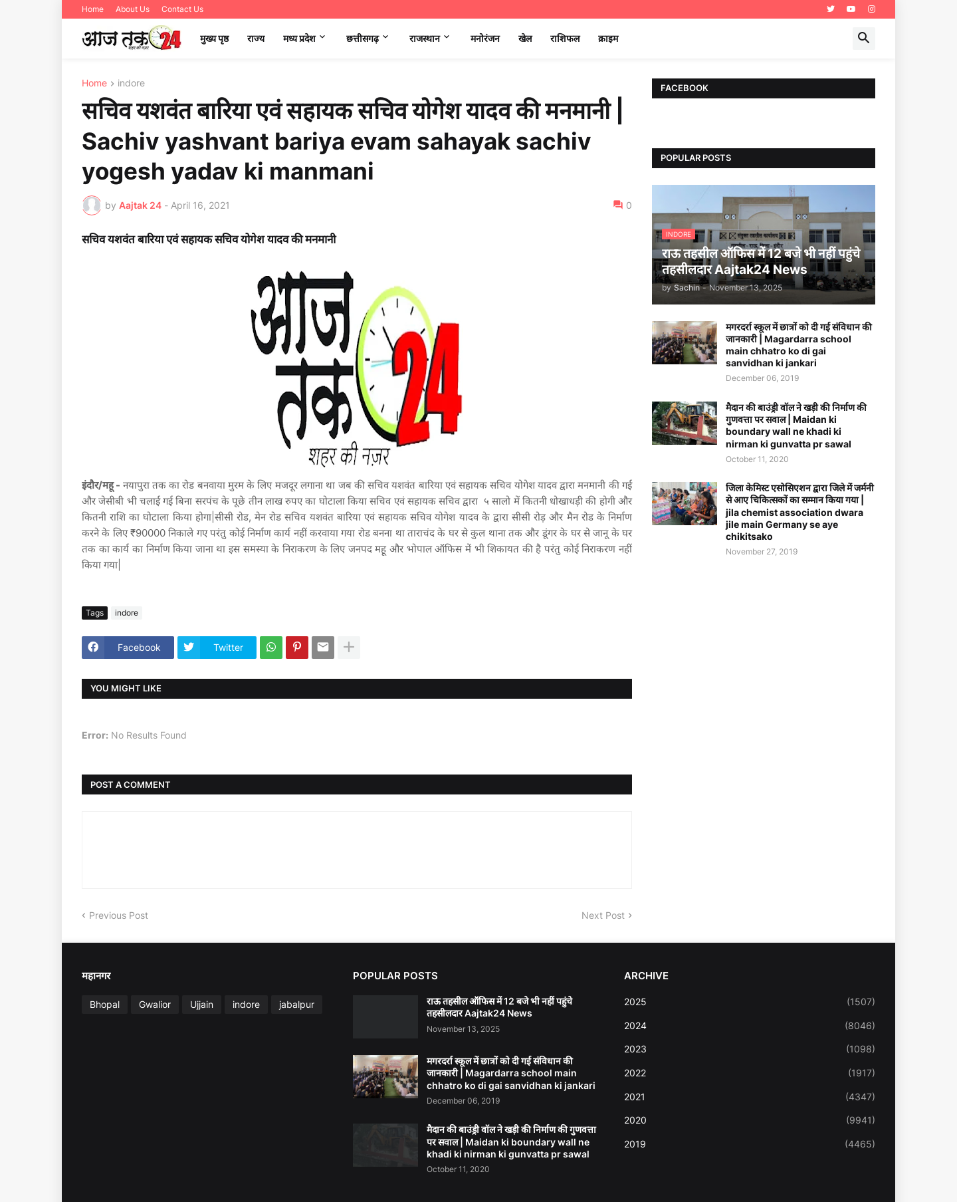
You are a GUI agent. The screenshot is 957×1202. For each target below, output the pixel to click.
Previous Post (118, 915)
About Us (133, 9)
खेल (525, 38)
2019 (749, 1144)
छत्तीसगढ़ (362, 38)
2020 (749, 1120)
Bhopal (105, 1004)
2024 (749, 1025)
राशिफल (565, 38)
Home (93, 9)
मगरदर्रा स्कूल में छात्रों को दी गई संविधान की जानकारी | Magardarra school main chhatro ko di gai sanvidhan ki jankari (799, 345)
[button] (864, 38)
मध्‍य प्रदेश (299, 38)
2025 (749, 1002)
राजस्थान (424, 38)
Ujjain (201, 1004)
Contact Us (182, 9)
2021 (749, 1097)
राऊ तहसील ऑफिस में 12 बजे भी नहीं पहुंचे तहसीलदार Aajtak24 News (499, 1007)
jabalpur (296, 1004)
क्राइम (608, 38)
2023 (749, 1049)
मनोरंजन (485, 38)
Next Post (603, 915)
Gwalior (155, 1004)
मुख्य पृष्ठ (214, 38)
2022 (749, 1073)
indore (131, 83)
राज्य (256, 38)
